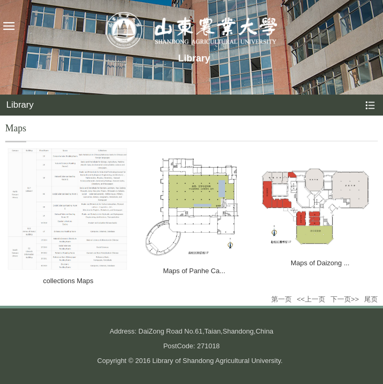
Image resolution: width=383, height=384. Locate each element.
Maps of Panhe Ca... (194, 271)
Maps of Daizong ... (320, 263)
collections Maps (68, 281)
